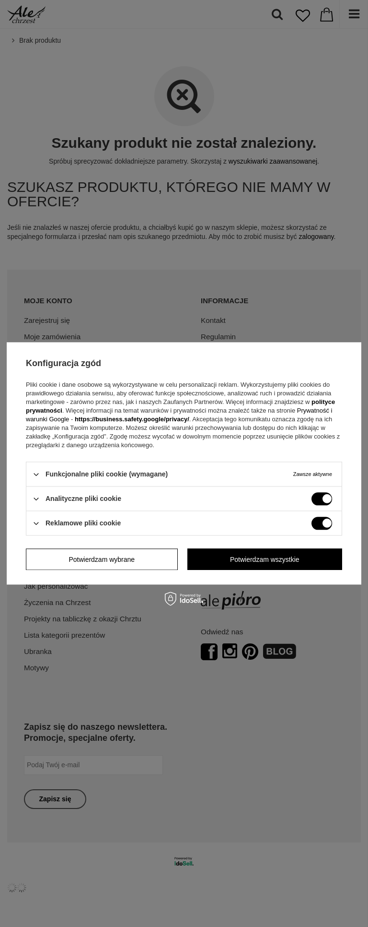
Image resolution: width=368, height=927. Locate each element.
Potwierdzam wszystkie (264, 559)
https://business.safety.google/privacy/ (132, 419)
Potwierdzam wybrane (102, 559)
